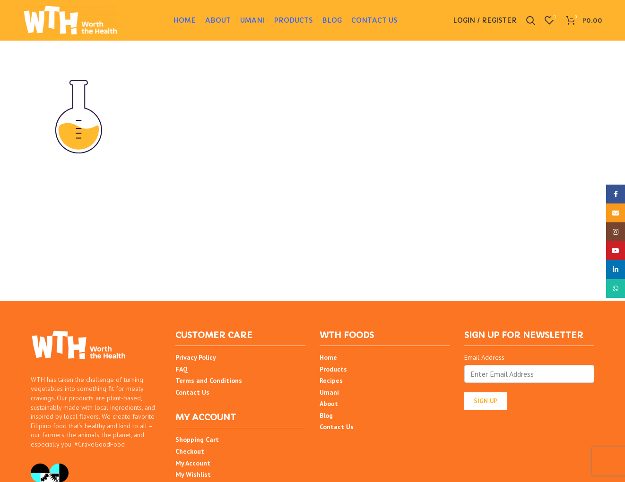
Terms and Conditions (208, 382)
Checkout (189, 453)
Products (333, 370)
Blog (326, 417)
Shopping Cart (197, 441)
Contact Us (192, 393)
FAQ (181, 370)
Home (328, 359)
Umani (329, 393)
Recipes (331, 382)
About (329, 405)
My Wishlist (193, 476)
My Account (192, 464)
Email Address (484, 359)
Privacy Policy (195, 359)
